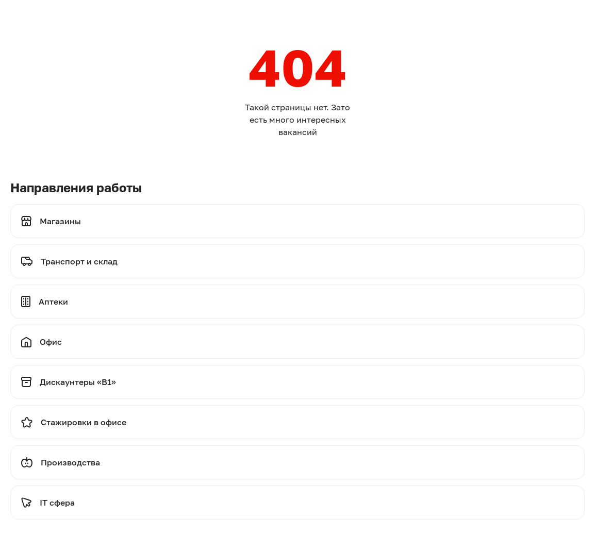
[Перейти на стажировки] (297, 422)
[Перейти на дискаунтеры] (297, 382)
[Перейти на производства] (297, 462)
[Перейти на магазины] (297, 221)
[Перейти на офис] (297, 342)
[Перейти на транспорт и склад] (297, 261)
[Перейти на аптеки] (297, 302)
